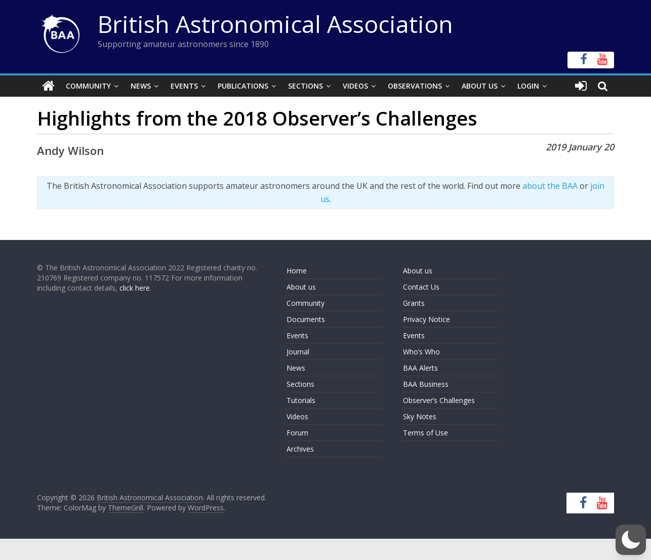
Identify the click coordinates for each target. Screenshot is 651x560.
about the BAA (550, 185)
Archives (300, 449)
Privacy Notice (426, 319)
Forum (297, 432)
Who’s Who (421, 351)
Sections (305, 86)
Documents (306, 319)
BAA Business (426, 384)
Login (528, 86)
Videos (355, 86)
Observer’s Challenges (439, 400)
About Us (480, 86)
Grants (414, 303)
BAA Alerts (420, 368)
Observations (415, 86)
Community (88, 86)
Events (184, 86)
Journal (298, 351)
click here (134, 288)
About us (301, 287)
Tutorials (301, 400)
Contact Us (421, 287)
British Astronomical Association (275, 23)
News (141, 86)
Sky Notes (419, 416)
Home (297, 270)
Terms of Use (425, 432)
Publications (243, 86)
